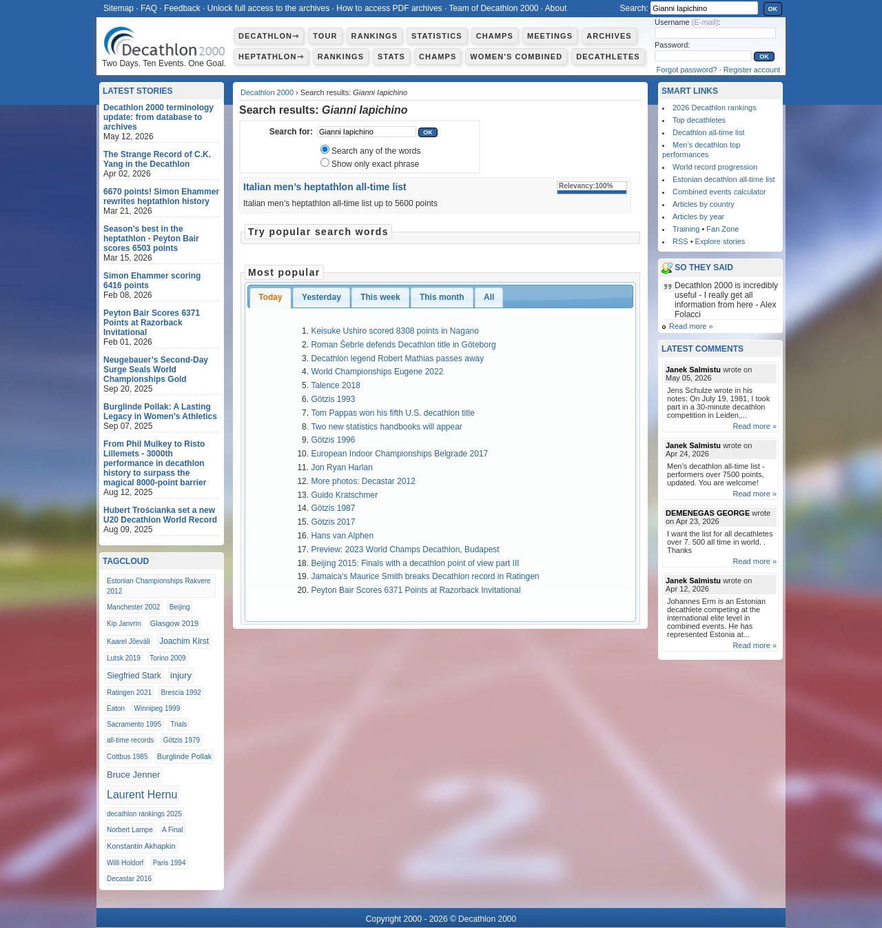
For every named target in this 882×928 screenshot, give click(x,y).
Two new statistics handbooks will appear (386, 427)
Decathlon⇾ (268, 36)
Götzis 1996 (333, 440)
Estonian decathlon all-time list (724, 179)
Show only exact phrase (375, 164)
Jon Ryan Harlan (341, 467)
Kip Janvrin (124, 623)
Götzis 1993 (333, 399)
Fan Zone (722, 229)
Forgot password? (687, 69)
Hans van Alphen (342, 536)
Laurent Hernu (142, 794)
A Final (172, 830)
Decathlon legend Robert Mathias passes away (397, 358)
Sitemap (118, 8)
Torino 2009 (167, 658)
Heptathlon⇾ (271, 56)
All (489, 297)
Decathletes (608, 56)
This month (442, 297)
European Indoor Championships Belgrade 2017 (399, 453)
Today (270, 297)
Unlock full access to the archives (268, 8)
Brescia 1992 (181, 692)
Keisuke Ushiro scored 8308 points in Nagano (394, 331)
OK (773, 9)
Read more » (691, 326)
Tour (325, 36)
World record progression (715, 167)
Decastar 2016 (129, 878)
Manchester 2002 (133, 607)
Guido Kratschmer (344, 495)
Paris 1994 (169, 863)
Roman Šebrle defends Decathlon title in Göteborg (403, 345)
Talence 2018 (335, 385)
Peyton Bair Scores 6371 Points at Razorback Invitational (415, 590)
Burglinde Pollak (184, 756)
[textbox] (366, 131)
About (555, 8)
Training (686, 229)
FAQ (149, 8)
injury (181, 675)
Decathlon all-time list (709, 132)
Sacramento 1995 (134, 724)
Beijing (180, 607)
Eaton (116, 708)
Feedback (182, 8)
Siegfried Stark (134, 675)
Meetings (550, 36)
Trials (178, 724)
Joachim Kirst (184, 641)
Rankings (374, 36)
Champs (494, 36)
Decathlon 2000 (267, 92)
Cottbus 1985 (127, 756)
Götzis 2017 (333, 522)
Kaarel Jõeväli (128, 641)
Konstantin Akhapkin (141, 846)
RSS (680, 241)
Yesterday (321, 297)
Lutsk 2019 (124, 658)
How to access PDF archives (389, 8)
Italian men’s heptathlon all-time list (325, 186)
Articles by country (704, 204)
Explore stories (720, 241)
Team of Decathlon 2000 (493, 8)
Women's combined (516, 56)
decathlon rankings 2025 (144, 814)
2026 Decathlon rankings (715, 107)
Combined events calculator (719, 192)
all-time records (130, 740)
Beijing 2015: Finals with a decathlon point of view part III (415, 563)
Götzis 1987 (333, 508)
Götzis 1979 (181, 740)
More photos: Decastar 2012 (363, 481)
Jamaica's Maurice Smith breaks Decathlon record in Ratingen (425, 576)
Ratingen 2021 (129, 692)
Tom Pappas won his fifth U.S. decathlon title (392, 413)
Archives (609, 36)
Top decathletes (699, 120)
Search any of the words (375, 151)
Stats (391, 56)
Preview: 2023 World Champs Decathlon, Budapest (405, 549)
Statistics (436, 36)
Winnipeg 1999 (157, 708)
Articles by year (698, 216)
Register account (752, 69)
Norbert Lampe (130, 830)
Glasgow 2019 (174, 623)
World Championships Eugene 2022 (377, 371)
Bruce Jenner (133, 774)
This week (380, 297)
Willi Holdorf (125, 863)
